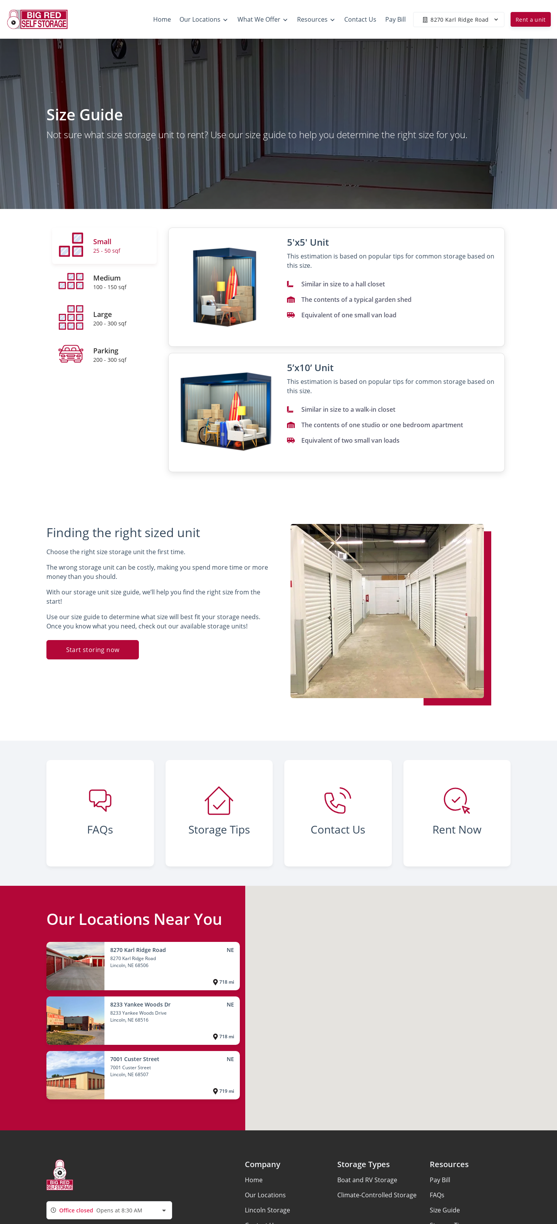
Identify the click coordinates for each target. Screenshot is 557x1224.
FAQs (437, 1195)
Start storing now (93, 649)
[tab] (104, 246)
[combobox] (109, 1210)
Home (254, 1180)
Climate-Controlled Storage (377, 1195)
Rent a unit (531, 19)
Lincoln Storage (267, 1210)
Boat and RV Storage (367, 1180)
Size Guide (445, 1210)
